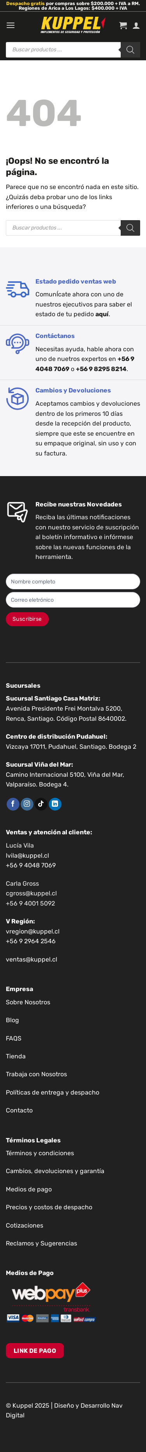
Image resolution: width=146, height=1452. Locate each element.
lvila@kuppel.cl (27, 855)
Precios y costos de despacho (49, 1207)
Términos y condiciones (40, 1153)
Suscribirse (27, 619)
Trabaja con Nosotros (36, 1074)
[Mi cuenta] (136, 25)
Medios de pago (29, 1189)
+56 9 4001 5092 (30, 903)
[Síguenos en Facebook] (13, 804)
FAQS (13, 1038)
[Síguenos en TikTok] (41, 804)
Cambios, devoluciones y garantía (55, 1171)
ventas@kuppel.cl (31, 959)
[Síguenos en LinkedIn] (55, 804)
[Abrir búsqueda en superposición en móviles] (73, 50)
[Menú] (10, 25)
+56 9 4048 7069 (31, 865)
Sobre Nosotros (28, 1002)
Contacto (19, 1110)
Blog (12, 1020)
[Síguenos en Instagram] (27, 804)
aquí (102, 314)
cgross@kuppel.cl (31, 893)
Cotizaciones (24, 1225)
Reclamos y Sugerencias (41, 1243)
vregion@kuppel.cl (33, 931)
